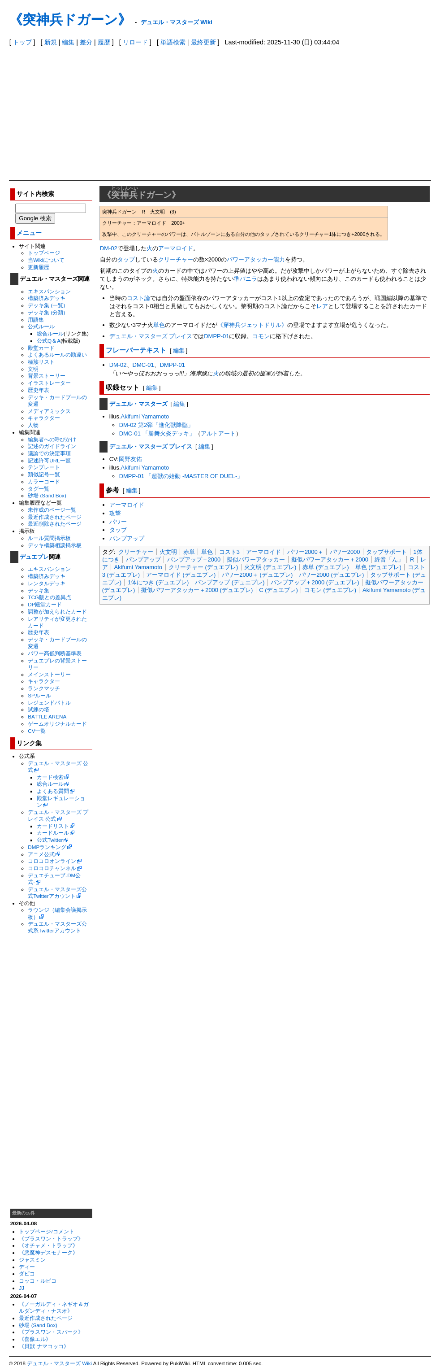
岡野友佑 (130, 459)
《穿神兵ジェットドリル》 (252, 325)
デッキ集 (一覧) (46, 305)
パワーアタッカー (250, 259)
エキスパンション (49, 291)
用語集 (36, 319)
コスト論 (138, 298)
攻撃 (115, 513)
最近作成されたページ (55, 517)
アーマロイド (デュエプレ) (181, 574)
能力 (279, 259)
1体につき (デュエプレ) (158, 582)
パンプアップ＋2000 (194, 559)
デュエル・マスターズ (138, 404)
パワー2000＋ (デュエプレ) (257, 574)
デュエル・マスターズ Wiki (176, 22)
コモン (261, 336)
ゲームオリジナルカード (57, 724)
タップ (126, 259)
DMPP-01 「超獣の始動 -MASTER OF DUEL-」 (181, 476)
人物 (33, 425)
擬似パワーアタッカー (256, 559)
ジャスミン (32, 1260)
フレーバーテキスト (136, 350)
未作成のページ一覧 (52, 510)
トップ (22, 42)
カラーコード (44, 481)
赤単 (189, 552)
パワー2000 (345, 552)
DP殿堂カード (45, 604)
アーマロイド (175, 248)
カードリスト (53, 826)
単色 (159, 325)
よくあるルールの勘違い (57, 354)
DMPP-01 (216, 336)
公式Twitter (50, 840)
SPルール (39, 695)
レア (322, 306)
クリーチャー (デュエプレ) (203, 567)
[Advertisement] (220, 112)
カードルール (53, 833)
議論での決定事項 (49, 453)
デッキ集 (38, 590)
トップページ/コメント (46, 1231)
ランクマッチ (44, 688)
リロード (135, 42)
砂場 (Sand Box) (47, 495)
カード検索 (50, 777)
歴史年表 (38, 390)
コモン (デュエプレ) (330, 590)
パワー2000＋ (305, 552)
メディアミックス (49, 411)
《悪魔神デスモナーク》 (48, 1252)
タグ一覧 (38, 489)
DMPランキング (47, 847)
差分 (86, 42)
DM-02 (108, 248)
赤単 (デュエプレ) (325, 567)
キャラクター (44, 418)
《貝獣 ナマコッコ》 (44, 1346)
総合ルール (50, 333)
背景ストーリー (46, 376)
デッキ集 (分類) (46, 312)
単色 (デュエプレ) (378, 567)
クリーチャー (175, 259)
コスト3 (229, 552)
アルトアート (218, 433)
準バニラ (245, 278)
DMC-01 (143, 364)
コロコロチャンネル (52, 868)
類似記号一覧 (44, 474)
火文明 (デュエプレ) (270, 567)
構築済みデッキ (46, 298)
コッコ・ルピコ (37, 1281)
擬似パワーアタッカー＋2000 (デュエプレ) (197, 590)
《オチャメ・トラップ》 (48, 1245)
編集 (68, 42)
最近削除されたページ (55, 524)
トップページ (44, 253)
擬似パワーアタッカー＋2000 (329, 559)
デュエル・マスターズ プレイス (151, 336)
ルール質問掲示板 (49, 538)
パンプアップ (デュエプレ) (229, 582)
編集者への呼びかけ (52, 439)
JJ (21, 1288)
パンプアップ (126, 538)
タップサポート (386, 552)
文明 (33, 369)
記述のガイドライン (52, 446)
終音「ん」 (389, 559)
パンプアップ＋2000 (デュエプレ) (315, 582)
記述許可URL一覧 (49, 460)
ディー (27, 1267)
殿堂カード (41, 348)
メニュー (29, 233)
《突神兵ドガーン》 (70, 19)
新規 (50, 42)
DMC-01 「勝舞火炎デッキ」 (157, 433)
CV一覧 (37, 731)
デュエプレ (34, 556)
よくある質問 (53, 791)
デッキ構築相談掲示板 (55, 545)
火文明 (168, 552)
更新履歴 (38, 267)
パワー (118, 521)
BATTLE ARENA (47, 716)
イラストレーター (49, 383)
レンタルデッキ (46, 583)
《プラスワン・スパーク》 (51, 1332)
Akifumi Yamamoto (145, 416)
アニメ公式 (41, 854)
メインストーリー (49, 674)
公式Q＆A (48, 341)
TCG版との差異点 (49, 597)
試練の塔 (38, 709)
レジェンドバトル (49, 702)
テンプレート (44, 467)
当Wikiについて (46, 260)
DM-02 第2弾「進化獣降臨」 (156, 425)
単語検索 (172, 42)
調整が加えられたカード (57, 611)
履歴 (104, 42)
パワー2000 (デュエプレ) (331, 574)
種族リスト (41, 362)
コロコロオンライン (52, 861)
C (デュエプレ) (278, 590)
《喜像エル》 (35, 1339)
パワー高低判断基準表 (55, 653)
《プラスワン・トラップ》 (51, 1238)
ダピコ (27, 1273)
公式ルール (41, 326)
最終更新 (203, 42)
